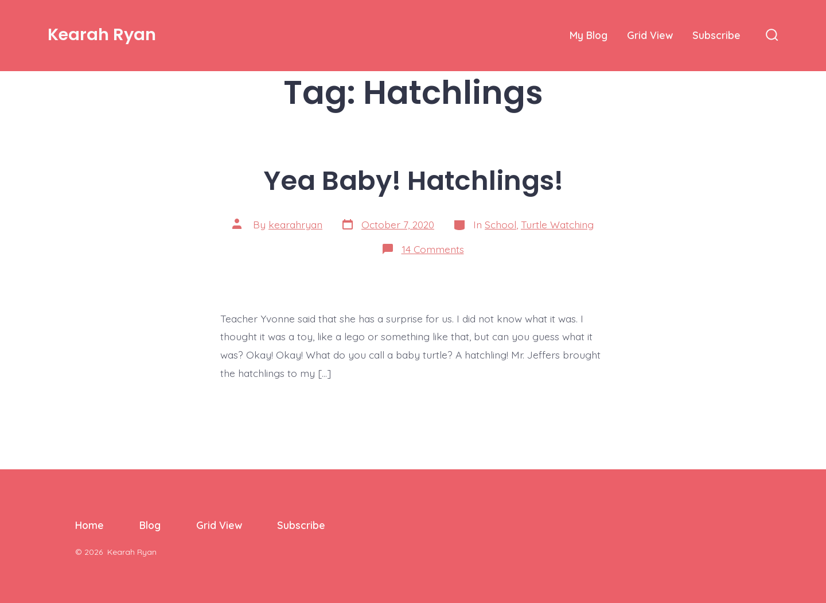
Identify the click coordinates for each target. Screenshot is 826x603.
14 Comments (433, 249)
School (500, 224)
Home (89, 525)
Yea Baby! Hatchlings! (413, 180)
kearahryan (295, 224)
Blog (150, 525)
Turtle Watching (557, 224)
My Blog (588, 35)
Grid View (650, 35)
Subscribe (716, 35)
